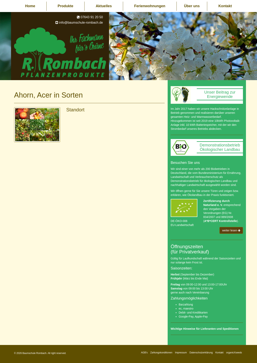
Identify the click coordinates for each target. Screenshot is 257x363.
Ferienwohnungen (149, 6)
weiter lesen (231, 230)
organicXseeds (234, 352)
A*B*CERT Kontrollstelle (220, 221)
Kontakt (225, 6)
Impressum (181, 352)
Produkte (65, 6)
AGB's (144, 352)
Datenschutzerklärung (201, 352)
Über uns (192, 6)
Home (30, 6)
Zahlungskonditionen (161, 352)
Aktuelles (104, 6)
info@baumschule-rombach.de (81, 22)
